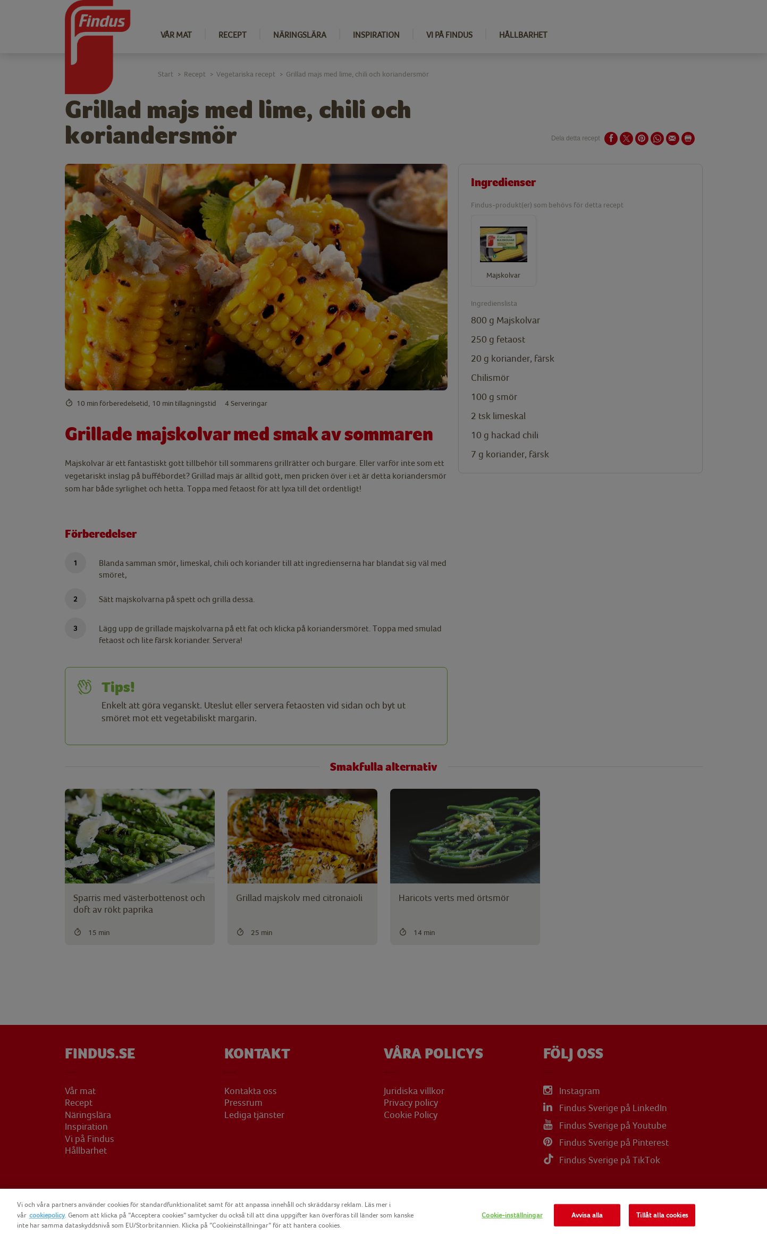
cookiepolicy (47, 1215)
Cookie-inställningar (512, 1215)
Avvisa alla (587, 1215)
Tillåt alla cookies (661, 1215)
